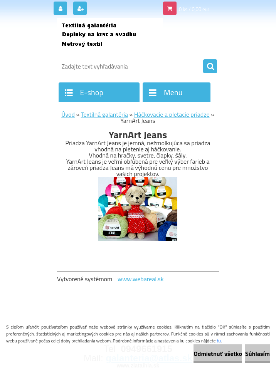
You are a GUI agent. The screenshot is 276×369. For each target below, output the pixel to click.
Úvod (68, 114)
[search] (210, 66)
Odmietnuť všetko (218, 353)
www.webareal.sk (141, 278)
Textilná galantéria (104, 114)
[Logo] (110, 37)
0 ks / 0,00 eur (194, 9)
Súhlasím (257, 353)
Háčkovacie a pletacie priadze (172, 114)
